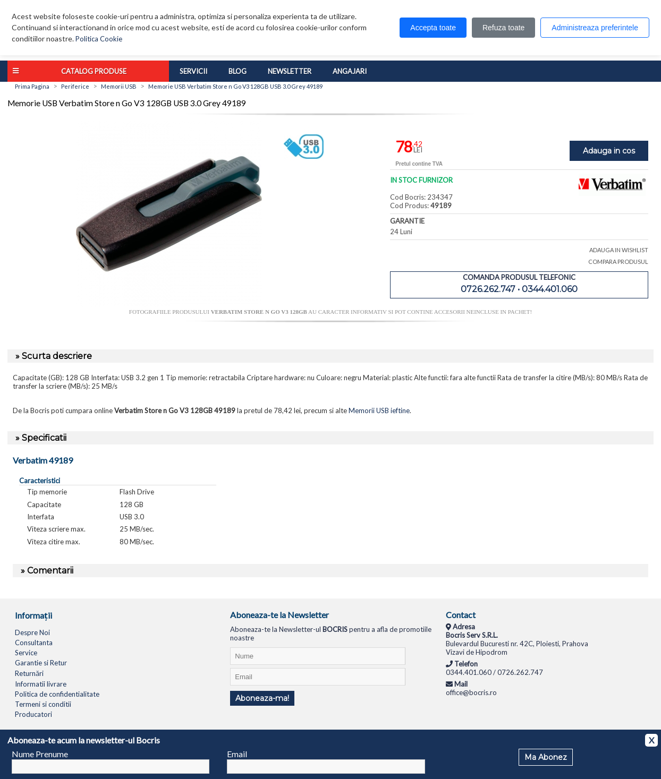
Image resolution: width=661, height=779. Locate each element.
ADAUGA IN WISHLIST (618, 249)
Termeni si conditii (43, 704)
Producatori (33, 714)
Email (237, 754)
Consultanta (34, 642)
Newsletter (289, 71)
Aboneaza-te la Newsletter (279, 615)
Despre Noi (32, 632)
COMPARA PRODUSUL (618, 261)
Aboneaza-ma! (262, 698)
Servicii (193, 71)
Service (26, 652)
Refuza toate (503, 27)
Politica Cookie (98, 39)
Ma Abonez (545, 757)
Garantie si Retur (41, 662)
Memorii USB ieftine (379, 410)
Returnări (29, 673)
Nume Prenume (40, 754)
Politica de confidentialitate (57, 694)
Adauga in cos (609, 151)
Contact (461, 615)
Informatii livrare (40, 684)
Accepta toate (433, 27)
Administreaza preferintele (595, 27)
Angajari (350, 71)
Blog (237, 71)
